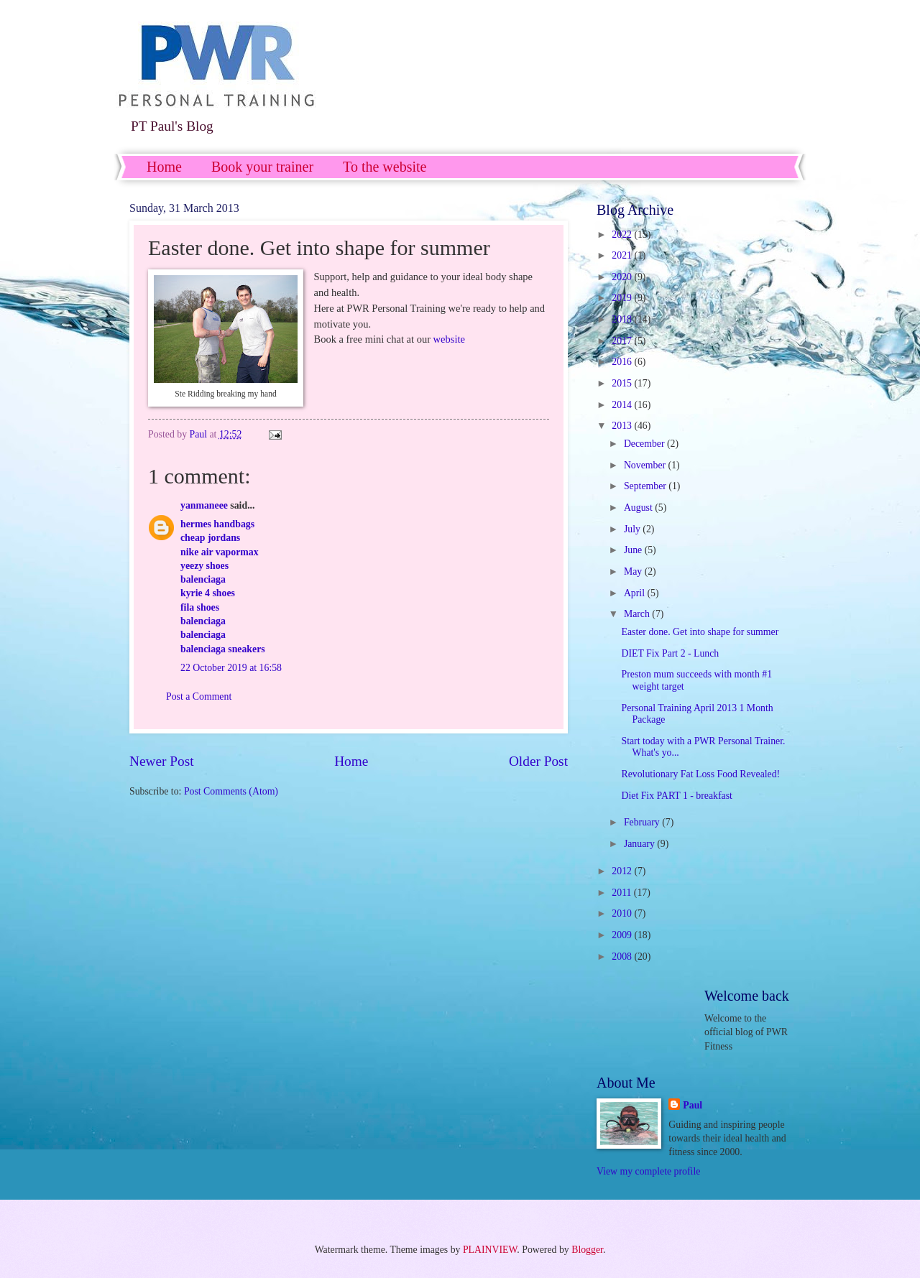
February (643, 822)
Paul (692, 1105)
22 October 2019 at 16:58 (231, 667)
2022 (623, 234)
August (639, 507)
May (634, 571)
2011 (623, 892)
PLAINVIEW (490, 1249)
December (645, 443)
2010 (623, 913)
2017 (623, 340)
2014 (623, 404)
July (633, 529)
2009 (623, 935)
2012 (623, 871)
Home (164, 167)
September (646, 486)
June (634, 550)
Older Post (538, 761)
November (646, 465)
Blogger (587, 1249)
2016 (623, 361)
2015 (623, 383)
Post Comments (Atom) (231, 791)
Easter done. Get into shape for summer (699, 631)
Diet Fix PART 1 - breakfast (676, 795)
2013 (623, 425)
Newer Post (161, 761)
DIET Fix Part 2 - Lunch (670, 653)
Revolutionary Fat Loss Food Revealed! (700, 774)
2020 (623, 277)
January (640, 843)
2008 (623, 956)
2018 (623, 319)
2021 (623, 255)
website (449, 339)
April (636, 593)
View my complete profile (648, 1171)
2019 (623, 297)
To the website (384, 167)
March (638, 613)
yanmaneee (204, 505)
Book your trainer (262, 167)
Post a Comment (198, 696)
